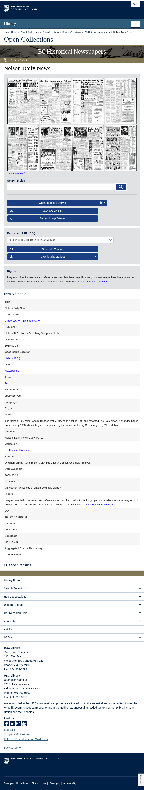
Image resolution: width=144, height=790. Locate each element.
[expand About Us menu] (140, 621)
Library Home (12, 580)
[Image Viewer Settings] (102, 203)
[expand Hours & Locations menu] (140, 597)
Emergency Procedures (16, 783)
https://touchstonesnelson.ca (100, 504)
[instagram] (18, 723)
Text (7, 383)
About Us (9, 621)
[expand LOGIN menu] (140, 638)
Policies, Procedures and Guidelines (26, 739)
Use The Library (13, 604)
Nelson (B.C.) (12, 358)
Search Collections (15, 588)
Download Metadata (53, 256)
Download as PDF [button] (37, 211)
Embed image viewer (38, 218)
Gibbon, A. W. (13, 320)
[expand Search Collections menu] (140, 588)
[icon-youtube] (24, 723)
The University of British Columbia (51, 8)
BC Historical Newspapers (19, 450)
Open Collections (28, 39)
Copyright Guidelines (16, 734)
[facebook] (6, 723)
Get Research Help (15, 613)
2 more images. (16, 173)
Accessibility (69, 783)
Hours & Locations (15, 596)
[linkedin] (12, 723)
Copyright (55, 783)
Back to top (12, 747)
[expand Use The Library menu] (140, 605)
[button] (19, 747)
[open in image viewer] (23, 100)
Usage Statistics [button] (17, 565)
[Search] (121, 187)
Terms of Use (39, 783)
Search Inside (16, 180)
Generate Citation (36, 249)
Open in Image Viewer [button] (38, 202)
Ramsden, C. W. (31, 320)
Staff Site (9, 729)
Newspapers (12, 370)
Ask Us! (8, 629)
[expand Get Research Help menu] (140, 613)
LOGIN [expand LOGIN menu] (8, 637)
